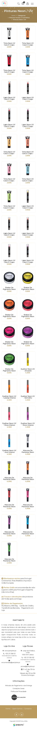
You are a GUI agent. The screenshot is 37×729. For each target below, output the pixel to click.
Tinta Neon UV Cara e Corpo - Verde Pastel (9, 207)
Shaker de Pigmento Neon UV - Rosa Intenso (9, 343)
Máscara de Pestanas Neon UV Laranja (28, 478)
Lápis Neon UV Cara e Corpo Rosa (9, 125)
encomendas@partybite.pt (10, 662)
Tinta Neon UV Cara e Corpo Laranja (28, 44)
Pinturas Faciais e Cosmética (19, 17)
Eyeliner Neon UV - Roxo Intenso (28, 424)
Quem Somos (17, 709)
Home (13, 15)
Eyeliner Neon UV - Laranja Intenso (9, 397)
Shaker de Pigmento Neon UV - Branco (9, 288)
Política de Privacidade (18, 691)
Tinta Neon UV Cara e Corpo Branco (9, 44)
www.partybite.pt (10, 651)
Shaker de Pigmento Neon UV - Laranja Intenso (9, 315)
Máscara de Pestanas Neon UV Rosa (28, 506)
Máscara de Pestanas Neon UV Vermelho (9, 506)
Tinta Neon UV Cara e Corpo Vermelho (9, 71)
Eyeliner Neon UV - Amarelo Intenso (28, 370)
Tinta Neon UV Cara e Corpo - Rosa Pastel (9, 180)
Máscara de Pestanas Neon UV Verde (9, 560)
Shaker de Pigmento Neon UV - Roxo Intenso (27, 343)
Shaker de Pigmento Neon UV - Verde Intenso (9, 370)
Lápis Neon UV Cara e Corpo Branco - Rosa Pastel (9, 261)
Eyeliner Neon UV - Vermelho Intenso (28, 397)
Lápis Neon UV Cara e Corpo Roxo (28, 125)
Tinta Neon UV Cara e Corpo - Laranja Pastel (9, 153)
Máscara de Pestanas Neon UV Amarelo (9, 478)
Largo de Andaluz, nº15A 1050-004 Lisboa (28, 653)
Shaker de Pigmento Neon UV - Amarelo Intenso (27, 288)
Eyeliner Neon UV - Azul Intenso (9, 451)
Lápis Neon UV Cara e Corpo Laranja (9, 98)
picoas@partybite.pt (28, 666)
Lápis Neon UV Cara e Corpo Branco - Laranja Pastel (9, 234)
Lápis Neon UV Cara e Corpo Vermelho (28, 98)
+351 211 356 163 (29, 657)
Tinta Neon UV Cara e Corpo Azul (28, 71)
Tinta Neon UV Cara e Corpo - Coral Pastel (28, 153)
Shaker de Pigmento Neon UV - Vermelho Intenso (27, 315)
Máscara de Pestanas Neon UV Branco (28, 451)
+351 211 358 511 (10, 654)
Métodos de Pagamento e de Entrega (18, 685)
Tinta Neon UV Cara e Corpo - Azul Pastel (28, 180)
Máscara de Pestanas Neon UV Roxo (9, 533)
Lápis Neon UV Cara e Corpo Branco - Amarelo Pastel (28, 207)
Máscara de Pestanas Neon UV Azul (28, 533)
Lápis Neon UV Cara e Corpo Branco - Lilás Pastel (28, 261)
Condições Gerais (18, 688)
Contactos (27, 709)
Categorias (22, 15)
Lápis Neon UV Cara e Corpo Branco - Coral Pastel (28, 234)
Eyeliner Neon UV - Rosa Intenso (9, 424)
